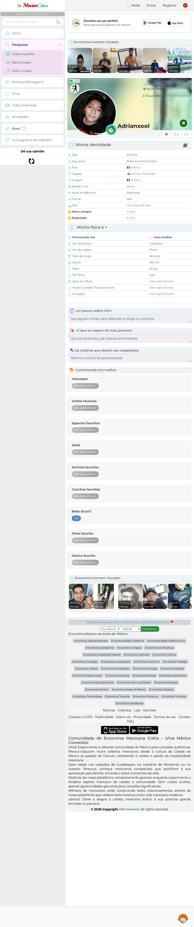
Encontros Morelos (145, 784)
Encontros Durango (85, 777)
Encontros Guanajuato (115, 777)
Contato (184, 832)
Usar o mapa (18, 71)
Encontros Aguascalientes (91, 756)
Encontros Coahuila (136, 770)
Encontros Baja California (127, 756)
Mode (133, 5)
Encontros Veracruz (145, 811)
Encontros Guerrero (146, 777)
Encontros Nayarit (172, 784)
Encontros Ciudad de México (102, 770)
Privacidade (142, 832)
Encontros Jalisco (86, 784)
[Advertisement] (129, 23)
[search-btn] (58, 22)
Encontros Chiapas (129, 763)
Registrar (169, 5)
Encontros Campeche (100, 763)
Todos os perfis (20, 54)
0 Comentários (179, 96)
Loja (137, 826)
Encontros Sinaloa (165, 798)
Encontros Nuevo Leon (87, 791)
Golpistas (124, 826)
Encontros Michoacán (115, 784)
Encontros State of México (129, 804)
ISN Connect (129, 925)
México (136, 167)
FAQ (130, 837)
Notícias (109, 826)
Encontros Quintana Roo (98, 798)
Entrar (151, 5)
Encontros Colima (164, 770)
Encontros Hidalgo (175, 777)
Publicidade (104, 832)
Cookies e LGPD (81, 832)
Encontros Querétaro (173, 791)
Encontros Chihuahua (159, 763)
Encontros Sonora (96, 804)
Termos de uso (165, 832)
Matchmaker (19, 62)
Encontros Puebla (144, 791)
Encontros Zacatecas (129, 818)
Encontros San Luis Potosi (134, 798)
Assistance (183, 918)
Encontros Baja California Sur (166, 756)
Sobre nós (123, 832)
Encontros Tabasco (161, 804)
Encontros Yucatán (174, 811)
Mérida (136, 173)
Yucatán (149, 174)
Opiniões (149, 826)
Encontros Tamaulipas (87, 811)
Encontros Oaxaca (117, 791)
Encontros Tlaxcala (117, 811)
